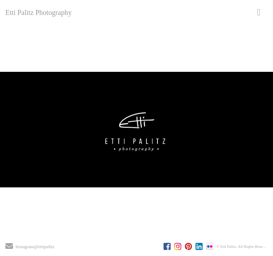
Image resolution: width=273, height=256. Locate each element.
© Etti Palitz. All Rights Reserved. (243, 246)
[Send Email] (9, 247)
